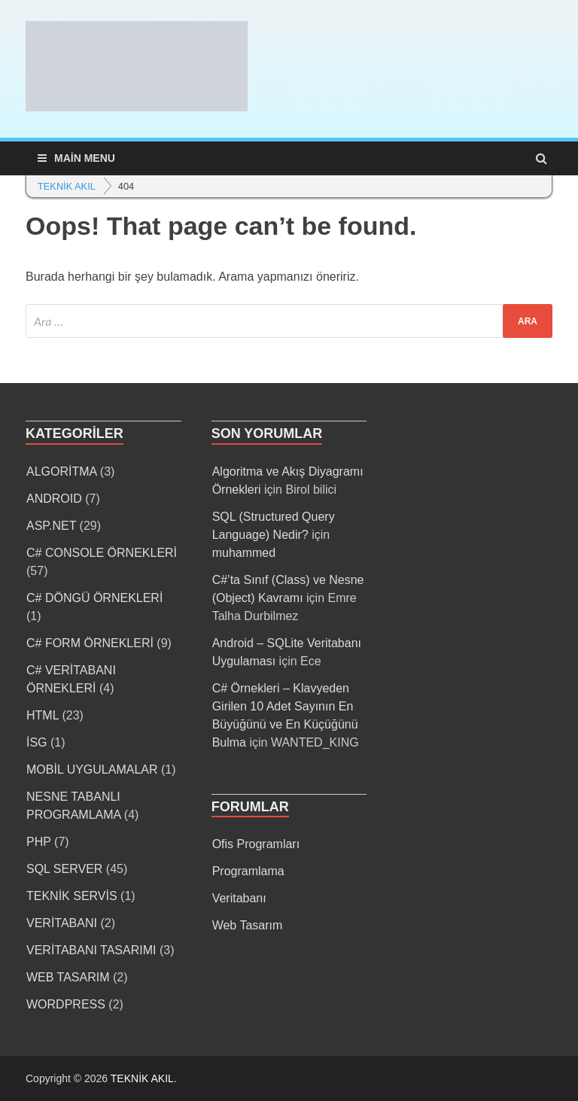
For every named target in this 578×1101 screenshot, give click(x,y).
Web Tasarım (247, 925)
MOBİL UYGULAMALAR (92, 769)
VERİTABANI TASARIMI (91, 950)
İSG (36, 742)
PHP (38, 841)
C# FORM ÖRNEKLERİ (90, 643)
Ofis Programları (256, 844)
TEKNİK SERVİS (71, 896)
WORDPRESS (65, 1004)
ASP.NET (51, 525)
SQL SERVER (64, 868)
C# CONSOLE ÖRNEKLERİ (101, 552)
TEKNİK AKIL (142, 1078)
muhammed (243, 552)
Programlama (248, 871)
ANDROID (54, 498)
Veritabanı (239, 898)
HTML (42, 715)
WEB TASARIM (68, 977)
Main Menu (84, 158)
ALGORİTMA (61, 471)
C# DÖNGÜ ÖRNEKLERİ (94, 598)
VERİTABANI (61, 923)
